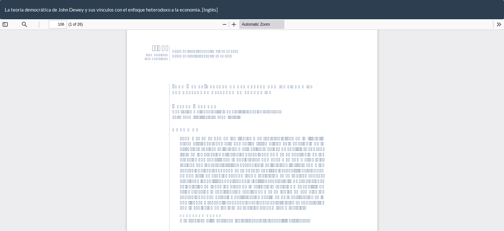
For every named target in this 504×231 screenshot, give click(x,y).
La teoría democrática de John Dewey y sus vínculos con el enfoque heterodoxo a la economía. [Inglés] (111, 10)
